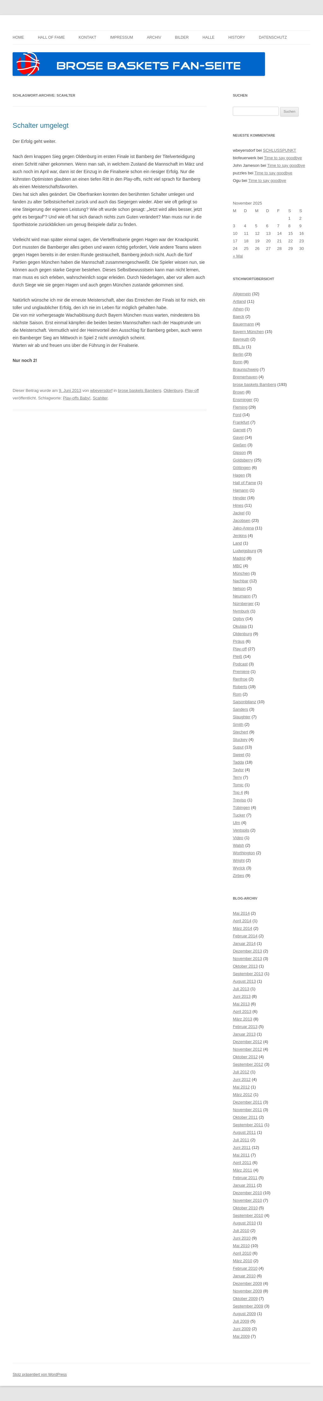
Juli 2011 (241, 1140)
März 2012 (242, 1094)
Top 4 (238, 792)
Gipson (239, 452)
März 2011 (242, 1170)
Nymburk (241, 611)
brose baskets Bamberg (139, 390)
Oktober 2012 (245, 1056)
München (241, 573)
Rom (237, 694)
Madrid (239, 558)
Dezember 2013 (247, 951)
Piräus (238, 641)
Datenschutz (273, 37)
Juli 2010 (241, 1230)
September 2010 (248, 1215)
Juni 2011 (241, 1147)
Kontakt (87, 37)
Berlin (238, 354)
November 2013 (247, 958)
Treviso (239, 800)
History (236, 37)
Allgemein (242, 293)
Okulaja (240, 626)
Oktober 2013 (245, 966)
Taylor (238, 769)
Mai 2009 (241, 1336)
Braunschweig (246, 369)
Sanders (240, 709)
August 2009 (244, 1313)
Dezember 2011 (247, 1102)
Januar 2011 (244, 1185)
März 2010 (242, 1260)
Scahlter (100, 398)
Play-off (192, 390)
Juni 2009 (241, 1328)
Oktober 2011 (245, 1117)
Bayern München (248, 331)
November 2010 (247, 1200)
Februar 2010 (245, 1268)
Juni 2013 (241, 996)
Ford (237, 414)
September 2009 (248, 1306)
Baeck (238, 316)
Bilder (182, 37)
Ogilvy (238, 618)
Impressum (121, 37)
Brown (238, 392)
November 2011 (247, 1109)
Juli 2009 (241, 1321)
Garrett (239, 429)
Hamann (240, 490)
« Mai (238, 256)
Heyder (239, 497)
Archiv (154, 37)
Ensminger (242, 399)
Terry (237, 777)
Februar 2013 (245, 1026)
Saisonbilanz (244, 701)
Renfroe (240, 679)
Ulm (236, 822)
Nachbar (240, 581)
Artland (239, 301)
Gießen (239, 445)
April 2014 (242, 920)
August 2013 (244, 981)
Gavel (238, 437)
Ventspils (241, 830)
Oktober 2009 (245, 1298)
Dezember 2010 (247, 1192)
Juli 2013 (241, 988)
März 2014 (242, 928)
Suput (238, 747)
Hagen (239, 475)
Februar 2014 (245, 936)
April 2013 (242, 1011)
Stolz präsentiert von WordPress (40, 1374)
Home (18, 37)
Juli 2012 (241, 1072)
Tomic (238, 784)
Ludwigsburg (244, 550)
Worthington (244, 852)
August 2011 (244, 1132)
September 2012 (248, 1064)
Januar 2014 (244, 943)
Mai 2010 (241, 1245)
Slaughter (241, 717)
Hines (238, 505)
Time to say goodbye (283, 157)
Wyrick (239, 868)
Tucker (239, 815)
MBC (237, 565)
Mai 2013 (241, 1004)
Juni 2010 (241, 1238)
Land (237, 543)
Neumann (241, 596)
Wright (238, 860)
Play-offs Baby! (76, 398)
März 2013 (242, 1019)
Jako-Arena (243, 528)
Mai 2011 (241, 1155)
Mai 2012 (241, 1087)
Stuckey (240, 739)
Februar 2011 (245, 1177)
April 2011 (242, 1162)
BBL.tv (239, 346)
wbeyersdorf (101, 390)
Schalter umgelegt (40, 125)
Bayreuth (241, 339)
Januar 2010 (244, 1276)
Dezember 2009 (247, 1283)
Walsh (238, 845)
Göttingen (241, 467)
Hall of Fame (51, 37)
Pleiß (237, 656)
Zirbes (238, 875)
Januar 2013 (244, 1034)
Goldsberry (243, 460)
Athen (238, 309)
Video (238, 837)
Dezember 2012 (247, 1041)
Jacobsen (241, 520)
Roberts (240, 686)
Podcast (240, 664)
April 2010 (242, 1253)
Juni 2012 (241, 1079)
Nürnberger (243, 603)
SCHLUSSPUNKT (279, 150)
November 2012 (247, 1049)
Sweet (238, 754)
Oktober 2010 (245, 1208)
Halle (208, 37)
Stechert (240, 732)
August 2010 (244, 1223)
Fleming (240, 407)
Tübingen (241, 807)
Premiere (241, 671)
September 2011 (248, 1124)
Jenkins (240, 535)
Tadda (238, 762)
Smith (238, 724)
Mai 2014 (241, 913)
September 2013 (248, 973)
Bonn (237, 361)
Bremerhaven (245, 377)
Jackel (238, 513)
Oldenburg (173, 390)
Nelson (239, 588)
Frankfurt (241, 422)
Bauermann (243, 324)
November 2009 (247, 1291)
